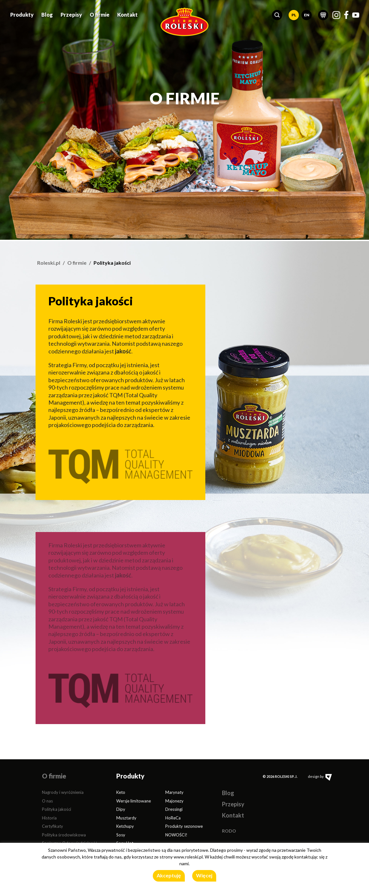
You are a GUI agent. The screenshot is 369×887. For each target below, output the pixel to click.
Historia (49, 817)
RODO (229, 831)
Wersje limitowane (133, 800)
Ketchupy (125, 826)
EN (306, 14)
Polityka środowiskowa (64, 834)
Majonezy (174, 800)
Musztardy (126, 817)
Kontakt (127, 14)
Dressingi (174, 809)
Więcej (204, 875)
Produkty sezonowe (184, 826)
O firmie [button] (100, 14)
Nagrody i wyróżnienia (63, 792)
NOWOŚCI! (176, 834)
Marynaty (174, 792)
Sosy (120, 834)
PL (293, 14)
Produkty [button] (22, 14)
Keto (120, 792)
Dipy (120, 809)
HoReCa (173, 817)
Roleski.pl (48, 263)
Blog (47, 14)
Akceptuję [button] (169, 875)
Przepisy (71, 14)
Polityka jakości (56, 809)
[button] (277, 14)
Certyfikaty (52, 826)
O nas (47, 800)
